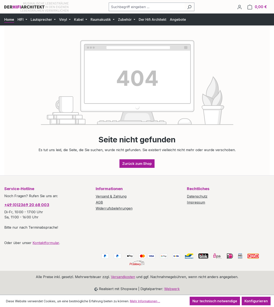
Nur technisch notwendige (214, 301)
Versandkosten (123, 277)
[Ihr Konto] (239, 7)
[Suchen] (189, 7)
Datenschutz (197, 196)
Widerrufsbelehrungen (114, 208)
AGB (99, 202)
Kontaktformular (46, 243)
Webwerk (172, 289)
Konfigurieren (256, 301)
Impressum (196, 202)
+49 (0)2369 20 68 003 (26, 205)
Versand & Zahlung (111, 196)
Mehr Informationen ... (145, 301)
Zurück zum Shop (137, 163)
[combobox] (147, 7)
